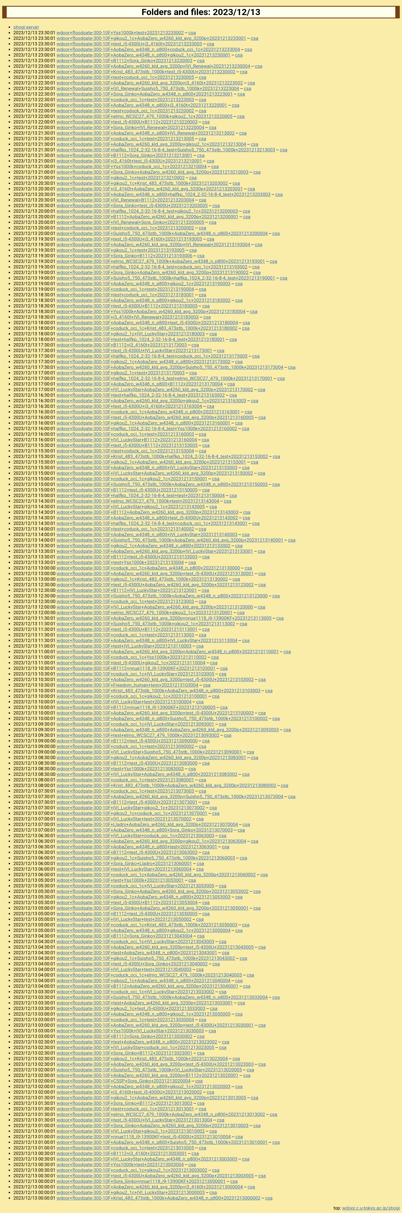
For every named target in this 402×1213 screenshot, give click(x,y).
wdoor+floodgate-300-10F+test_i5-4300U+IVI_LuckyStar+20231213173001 (134, 350)
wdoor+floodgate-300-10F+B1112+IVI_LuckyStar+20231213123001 (127, 590)
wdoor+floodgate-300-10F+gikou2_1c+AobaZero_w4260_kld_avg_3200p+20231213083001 (151, 757)
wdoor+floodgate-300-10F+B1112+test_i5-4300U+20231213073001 (127, 802)
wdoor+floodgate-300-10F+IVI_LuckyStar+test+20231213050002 (124, 919)
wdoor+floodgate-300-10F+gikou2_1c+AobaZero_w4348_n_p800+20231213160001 (144, 423)
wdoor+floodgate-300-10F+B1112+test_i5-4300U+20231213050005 (127, 913)
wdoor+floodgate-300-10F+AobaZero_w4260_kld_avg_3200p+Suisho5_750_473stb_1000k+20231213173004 (170, 367)
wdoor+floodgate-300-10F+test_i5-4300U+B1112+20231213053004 (127, 902)
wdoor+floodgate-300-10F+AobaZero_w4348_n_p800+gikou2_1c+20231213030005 (144, 1014)
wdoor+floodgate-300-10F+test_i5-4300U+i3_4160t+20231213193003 (129, 239)
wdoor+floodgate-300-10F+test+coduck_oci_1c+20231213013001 (125, 1109)
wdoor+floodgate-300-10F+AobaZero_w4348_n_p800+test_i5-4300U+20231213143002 (147, 517)
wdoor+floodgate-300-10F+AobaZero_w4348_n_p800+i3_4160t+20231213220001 (142, 105)
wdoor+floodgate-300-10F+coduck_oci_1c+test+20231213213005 (125, 138)
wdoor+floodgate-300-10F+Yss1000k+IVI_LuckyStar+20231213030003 (130, 1030)
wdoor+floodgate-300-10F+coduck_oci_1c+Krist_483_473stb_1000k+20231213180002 (147, 328)
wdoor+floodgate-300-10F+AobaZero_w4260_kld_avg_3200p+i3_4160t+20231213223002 (150, 83)
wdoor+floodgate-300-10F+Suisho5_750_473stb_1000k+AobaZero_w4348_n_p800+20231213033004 (162, 997)
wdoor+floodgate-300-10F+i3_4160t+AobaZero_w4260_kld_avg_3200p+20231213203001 (150, 189)
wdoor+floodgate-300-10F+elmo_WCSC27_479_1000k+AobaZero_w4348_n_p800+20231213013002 (161, 1114)
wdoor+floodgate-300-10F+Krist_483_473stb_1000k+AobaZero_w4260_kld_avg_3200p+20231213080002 (166, 785)
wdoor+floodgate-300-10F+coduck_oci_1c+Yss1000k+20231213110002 (132, 657)
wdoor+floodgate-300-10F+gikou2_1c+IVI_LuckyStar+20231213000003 (131, 1192)
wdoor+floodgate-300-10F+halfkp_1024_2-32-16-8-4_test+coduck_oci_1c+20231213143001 (152, 523)
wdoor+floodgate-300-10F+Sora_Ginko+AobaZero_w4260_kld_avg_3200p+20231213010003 (152, 1125)
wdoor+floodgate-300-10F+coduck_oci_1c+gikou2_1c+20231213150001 (132, 478)
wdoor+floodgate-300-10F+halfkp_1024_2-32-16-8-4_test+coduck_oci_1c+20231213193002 (152, 267)
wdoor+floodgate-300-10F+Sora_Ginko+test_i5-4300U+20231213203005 (132, 205)
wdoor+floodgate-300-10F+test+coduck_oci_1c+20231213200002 (125, 228)
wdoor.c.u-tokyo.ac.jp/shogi (371, 1208)
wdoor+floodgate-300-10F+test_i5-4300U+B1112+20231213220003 (127, 122)
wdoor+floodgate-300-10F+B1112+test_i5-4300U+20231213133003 (127, 557)
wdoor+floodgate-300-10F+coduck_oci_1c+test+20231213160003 (125, 434)
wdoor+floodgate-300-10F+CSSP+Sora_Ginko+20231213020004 (124, 1081)
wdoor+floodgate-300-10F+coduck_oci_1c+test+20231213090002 (125, 746)
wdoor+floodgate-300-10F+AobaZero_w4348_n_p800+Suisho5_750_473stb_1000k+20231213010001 (162, 1142)
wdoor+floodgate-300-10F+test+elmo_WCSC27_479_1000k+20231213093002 (138, 735)
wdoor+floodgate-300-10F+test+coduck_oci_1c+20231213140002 (125, 529)
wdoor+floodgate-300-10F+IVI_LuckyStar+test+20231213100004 (124, 701)
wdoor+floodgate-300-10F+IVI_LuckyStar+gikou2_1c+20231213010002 (131, 1131)
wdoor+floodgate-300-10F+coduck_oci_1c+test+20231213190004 (125, 289)
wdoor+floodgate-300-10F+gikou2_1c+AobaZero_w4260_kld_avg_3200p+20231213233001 (151, 38)
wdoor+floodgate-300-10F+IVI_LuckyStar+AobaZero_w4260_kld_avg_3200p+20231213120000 (155, 607)
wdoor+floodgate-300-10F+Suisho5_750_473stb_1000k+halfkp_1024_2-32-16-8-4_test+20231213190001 (166, 278)
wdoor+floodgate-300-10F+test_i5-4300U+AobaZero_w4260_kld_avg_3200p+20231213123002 (155, 584)
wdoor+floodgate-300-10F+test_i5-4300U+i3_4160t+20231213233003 (129, 44)
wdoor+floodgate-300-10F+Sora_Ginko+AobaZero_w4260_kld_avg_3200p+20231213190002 (152, 272)
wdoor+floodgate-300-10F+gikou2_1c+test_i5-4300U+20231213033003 (131, 1008)
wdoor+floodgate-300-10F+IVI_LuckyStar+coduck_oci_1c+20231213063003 (135, 835)
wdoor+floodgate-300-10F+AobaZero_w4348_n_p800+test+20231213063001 (137, 846)
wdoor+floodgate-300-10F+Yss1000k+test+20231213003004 (120, 1164)
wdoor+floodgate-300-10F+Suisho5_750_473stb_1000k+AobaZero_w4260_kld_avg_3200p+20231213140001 (170, 540)
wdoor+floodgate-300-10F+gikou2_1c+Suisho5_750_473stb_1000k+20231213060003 (146, 858)
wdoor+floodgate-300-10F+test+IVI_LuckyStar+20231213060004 (124, 869)
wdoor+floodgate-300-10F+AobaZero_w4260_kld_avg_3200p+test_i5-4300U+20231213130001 (155, 573)
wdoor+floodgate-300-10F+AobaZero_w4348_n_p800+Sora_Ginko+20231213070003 (145, 830)
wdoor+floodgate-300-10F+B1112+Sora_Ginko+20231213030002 (124, 1036)
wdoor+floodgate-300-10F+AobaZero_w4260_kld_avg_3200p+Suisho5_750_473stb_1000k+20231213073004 (170, 796)
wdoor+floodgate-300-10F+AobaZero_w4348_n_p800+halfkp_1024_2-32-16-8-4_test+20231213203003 (164, 194)
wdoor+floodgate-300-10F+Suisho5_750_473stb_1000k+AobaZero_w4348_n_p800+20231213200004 (162, 233)
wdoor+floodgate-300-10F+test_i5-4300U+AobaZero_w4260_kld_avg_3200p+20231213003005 (155, 1175)
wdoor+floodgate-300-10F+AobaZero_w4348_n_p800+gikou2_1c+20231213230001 (144, 55)
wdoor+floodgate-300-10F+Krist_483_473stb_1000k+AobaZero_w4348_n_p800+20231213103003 (158, 690)
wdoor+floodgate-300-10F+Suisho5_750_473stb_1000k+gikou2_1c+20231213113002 (146, 623)
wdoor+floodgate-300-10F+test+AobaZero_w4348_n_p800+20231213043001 (137, 952)
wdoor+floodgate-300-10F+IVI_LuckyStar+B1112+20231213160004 (127, 439)
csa (192, 32)
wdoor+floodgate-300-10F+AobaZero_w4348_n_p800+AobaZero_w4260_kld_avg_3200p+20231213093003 (168, 729)
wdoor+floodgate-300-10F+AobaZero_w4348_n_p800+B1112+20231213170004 (140, 384)
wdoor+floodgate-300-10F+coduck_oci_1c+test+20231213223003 (125, 99)
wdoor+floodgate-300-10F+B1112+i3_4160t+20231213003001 (122, 1153)
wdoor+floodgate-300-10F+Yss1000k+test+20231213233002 (120, 32)
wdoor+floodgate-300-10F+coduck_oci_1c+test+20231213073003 (125, 791)
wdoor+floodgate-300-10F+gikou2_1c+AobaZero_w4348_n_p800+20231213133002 (144, 545)
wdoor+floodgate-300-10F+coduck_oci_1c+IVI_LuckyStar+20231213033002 (135, 991)
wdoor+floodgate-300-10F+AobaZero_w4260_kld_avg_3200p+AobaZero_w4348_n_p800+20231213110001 (168, 651)
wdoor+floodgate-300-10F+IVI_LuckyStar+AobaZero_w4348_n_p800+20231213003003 (147, 1159)
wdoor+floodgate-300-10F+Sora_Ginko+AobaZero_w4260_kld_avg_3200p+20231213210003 (152, 172)
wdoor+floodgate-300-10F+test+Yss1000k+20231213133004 (120, 562)
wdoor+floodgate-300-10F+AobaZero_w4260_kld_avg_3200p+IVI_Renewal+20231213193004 (153, 244)
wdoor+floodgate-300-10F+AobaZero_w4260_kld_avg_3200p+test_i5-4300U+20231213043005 (155, 947)
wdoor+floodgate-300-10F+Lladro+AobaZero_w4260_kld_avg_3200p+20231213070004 (147, 824)
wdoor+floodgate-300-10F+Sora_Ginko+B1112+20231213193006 (124, 255)
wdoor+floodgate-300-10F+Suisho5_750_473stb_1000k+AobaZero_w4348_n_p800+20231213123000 (162, 596)
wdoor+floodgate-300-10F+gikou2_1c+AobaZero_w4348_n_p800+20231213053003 (144, 897)
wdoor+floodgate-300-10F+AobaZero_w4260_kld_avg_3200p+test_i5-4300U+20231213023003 (155, 1064)
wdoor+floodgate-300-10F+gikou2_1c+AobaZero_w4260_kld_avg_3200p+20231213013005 (151, 1097)
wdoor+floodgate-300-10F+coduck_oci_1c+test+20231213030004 (125, 1019)
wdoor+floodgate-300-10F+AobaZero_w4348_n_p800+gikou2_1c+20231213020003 (144, 1086)
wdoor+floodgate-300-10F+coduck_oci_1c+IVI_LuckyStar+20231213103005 (135, 674)
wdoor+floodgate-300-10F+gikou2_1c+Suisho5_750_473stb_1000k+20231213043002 (146, 958)
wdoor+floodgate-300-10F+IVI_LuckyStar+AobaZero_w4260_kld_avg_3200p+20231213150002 (155, 473)
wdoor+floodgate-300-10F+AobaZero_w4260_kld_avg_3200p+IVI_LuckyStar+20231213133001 (155, 551)
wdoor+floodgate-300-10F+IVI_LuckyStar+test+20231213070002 (124, 819)
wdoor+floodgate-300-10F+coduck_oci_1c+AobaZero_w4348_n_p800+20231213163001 (148, 412)
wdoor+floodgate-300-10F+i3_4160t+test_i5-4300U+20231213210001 (129, 161)
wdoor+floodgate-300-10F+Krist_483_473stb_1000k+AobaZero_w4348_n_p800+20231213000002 (158, 1198)
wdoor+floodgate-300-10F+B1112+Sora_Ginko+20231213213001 (124, 155)
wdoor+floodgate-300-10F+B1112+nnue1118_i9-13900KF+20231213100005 (136, 707)
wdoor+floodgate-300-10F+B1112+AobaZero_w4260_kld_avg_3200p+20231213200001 (147, 216)
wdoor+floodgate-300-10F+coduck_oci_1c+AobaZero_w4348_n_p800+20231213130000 (148, 568)
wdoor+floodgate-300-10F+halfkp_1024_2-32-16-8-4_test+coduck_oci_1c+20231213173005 (152, 356)
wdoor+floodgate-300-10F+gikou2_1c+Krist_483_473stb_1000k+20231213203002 (142, 183)
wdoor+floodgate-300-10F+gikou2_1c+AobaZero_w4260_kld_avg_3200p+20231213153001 (151, 462)
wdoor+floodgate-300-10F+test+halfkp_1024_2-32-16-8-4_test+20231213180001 (141, 339)
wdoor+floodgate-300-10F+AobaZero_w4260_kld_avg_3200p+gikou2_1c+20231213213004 (151, 144)
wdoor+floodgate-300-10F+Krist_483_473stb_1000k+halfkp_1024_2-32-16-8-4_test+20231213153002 (162, 456)
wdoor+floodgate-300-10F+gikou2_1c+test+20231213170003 (121, 373)
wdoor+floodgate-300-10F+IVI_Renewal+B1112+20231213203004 (125, 200)
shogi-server (26, 27)
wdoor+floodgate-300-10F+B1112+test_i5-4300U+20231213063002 (127, 852)
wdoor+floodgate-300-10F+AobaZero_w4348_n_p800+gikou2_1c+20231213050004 (144, 930)
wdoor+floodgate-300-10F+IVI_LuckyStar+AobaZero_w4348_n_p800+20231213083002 (147, 774)
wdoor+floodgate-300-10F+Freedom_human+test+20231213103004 (127, 685)
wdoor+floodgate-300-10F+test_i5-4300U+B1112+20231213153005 (127, 445)
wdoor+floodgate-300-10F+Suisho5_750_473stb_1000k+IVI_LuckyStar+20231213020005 (149, 1069)
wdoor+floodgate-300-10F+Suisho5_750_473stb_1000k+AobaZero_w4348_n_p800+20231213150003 (162, 484)
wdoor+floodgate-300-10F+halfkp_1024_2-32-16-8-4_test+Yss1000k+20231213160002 (147, 428)
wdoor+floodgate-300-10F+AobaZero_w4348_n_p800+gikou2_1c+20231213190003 (144, 283)
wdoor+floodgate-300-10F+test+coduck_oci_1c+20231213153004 (125, 451)
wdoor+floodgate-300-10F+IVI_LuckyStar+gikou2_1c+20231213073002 (131, 807)
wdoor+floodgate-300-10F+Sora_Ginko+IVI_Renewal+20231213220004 (130, 127)
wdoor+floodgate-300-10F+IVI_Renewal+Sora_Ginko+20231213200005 (130, 222)
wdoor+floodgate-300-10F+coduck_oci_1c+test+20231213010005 (125, 1148)
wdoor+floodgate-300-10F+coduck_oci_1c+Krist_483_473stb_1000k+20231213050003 (147, 925)
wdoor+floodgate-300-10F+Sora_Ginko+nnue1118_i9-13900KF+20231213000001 (141, 1181)
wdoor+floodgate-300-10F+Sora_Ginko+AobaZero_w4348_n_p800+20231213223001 (145, 94)
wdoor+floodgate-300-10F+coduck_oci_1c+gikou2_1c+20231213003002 (132, 1170)
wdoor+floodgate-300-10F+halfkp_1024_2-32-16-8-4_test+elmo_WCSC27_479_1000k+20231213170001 (165, 378)
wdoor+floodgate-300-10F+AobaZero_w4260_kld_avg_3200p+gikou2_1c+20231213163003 (151, 400)
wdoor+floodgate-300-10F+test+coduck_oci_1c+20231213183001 (125, 294)
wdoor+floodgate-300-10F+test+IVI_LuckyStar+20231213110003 (124, 646)
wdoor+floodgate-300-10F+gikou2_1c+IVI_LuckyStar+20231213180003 (131, 333)
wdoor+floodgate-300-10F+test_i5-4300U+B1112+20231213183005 (127, 306)
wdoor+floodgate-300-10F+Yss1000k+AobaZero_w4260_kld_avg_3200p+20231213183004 (151, 311)
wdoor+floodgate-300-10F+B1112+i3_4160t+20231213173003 (122, 345)
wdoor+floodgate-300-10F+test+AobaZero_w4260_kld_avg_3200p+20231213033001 (145, 1003)
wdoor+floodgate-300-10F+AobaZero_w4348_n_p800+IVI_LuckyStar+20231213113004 (147, 640)
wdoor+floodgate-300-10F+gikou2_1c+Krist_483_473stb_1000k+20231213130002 (142, 579)
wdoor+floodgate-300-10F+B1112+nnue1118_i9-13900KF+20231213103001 (136, 668)
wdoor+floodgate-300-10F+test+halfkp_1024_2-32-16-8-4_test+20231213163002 (141, 395)
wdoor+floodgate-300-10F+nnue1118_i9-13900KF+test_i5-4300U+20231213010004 (144, 1136)
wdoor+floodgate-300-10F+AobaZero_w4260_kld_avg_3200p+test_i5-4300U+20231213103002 (155, 679)
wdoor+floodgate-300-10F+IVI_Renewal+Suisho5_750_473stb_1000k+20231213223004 (148, 88)
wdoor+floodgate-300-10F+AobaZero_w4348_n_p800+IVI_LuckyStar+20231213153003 (147, 467)
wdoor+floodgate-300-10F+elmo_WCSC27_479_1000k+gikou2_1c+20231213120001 (145, 612)
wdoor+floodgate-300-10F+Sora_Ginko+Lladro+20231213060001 (124, 863)
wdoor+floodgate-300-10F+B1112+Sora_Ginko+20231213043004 (124, 936)
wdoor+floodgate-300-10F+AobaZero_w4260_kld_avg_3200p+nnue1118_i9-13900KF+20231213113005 (164, 618)
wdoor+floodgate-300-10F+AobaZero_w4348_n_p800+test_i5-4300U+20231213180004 (147, 322)
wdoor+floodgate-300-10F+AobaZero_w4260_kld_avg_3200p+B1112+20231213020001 (147, 1075)
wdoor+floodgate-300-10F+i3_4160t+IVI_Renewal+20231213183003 (128, 317)
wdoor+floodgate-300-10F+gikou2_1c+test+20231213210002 (121, 177)
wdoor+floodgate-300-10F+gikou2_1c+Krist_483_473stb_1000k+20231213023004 (142, 1058)
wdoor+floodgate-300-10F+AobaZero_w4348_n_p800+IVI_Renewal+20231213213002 (145, 133)
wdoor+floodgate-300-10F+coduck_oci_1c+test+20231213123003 (125, 601)
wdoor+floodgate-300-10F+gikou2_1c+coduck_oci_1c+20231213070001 (132, 813)
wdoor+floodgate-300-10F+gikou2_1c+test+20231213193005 (121, 250)
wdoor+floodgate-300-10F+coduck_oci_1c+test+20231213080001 (125, 780)
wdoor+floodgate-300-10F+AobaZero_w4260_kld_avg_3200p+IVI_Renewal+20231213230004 (153, 66)
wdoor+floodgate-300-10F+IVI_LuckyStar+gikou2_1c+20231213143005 (131, 506)
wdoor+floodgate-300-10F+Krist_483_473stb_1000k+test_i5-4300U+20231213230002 (146, 71)
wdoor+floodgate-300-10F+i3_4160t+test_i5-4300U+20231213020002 (129, 1092)
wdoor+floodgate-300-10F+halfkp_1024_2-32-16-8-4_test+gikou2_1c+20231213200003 (147, 211)
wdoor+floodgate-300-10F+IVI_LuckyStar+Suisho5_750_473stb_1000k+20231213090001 (149, 752)
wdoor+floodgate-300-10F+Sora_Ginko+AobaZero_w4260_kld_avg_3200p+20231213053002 (152, 891)
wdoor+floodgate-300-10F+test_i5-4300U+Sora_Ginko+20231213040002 (132, 964)
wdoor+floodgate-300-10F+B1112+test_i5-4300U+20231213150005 (127, 490)
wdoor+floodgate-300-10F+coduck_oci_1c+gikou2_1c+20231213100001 (132, 696)
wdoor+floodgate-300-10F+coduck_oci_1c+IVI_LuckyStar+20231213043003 (135, 941)
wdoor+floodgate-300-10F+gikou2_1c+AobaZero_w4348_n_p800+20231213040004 (144, 980)
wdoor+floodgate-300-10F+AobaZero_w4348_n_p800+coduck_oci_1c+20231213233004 (148, 49)
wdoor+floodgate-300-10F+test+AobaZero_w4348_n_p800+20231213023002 (137, 1042)
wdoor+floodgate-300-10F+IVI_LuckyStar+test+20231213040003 (124, 969)
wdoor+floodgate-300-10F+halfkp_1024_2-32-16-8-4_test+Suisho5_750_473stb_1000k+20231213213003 (166, 149)
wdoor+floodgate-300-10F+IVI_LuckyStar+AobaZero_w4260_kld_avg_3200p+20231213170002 (155, 389)
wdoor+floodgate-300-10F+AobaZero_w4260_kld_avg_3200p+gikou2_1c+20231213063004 (151, 841)
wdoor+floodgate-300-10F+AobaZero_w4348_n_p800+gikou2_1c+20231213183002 (144, 300)
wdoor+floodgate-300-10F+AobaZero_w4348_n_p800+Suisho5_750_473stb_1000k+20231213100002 (162, 718)
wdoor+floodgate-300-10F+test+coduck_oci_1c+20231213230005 (125, 77)
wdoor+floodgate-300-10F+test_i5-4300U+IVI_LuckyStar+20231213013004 (134, 1120)
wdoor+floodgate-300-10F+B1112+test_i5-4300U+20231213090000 (127, 741)
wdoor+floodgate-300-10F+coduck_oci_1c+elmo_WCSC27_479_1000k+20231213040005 (149, 975)
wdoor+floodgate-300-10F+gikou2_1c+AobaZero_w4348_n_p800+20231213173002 (144, 361)
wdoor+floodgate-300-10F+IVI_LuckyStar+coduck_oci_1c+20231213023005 (135, 1047)
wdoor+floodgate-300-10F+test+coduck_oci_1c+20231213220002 (125, 110)
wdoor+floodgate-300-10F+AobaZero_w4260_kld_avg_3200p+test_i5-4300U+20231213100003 (155, 713)
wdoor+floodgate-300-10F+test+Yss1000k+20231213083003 (120, 768)
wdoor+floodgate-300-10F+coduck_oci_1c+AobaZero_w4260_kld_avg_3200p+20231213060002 (156, 874)
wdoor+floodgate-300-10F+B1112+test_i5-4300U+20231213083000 (127, 763)
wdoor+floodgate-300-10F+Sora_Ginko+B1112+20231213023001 (124, 1053)
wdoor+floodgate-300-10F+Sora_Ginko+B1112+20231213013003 (124, 1103)
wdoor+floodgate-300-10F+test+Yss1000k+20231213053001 (120, 880)
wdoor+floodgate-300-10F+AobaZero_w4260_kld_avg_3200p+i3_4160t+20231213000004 (150, 1187)
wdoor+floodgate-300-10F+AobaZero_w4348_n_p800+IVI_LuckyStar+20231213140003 (147, 534)
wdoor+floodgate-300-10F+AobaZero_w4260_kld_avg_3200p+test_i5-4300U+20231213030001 (155, 1025)
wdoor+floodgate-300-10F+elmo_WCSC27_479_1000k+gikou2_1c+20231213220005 (145, 116)
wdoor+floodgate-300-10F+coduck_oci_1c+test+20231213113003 (125, 635)
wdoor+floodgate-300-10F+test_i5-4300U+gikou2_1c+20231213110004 (131, 662)
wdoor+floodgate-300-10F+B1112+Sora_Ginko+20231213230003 (124, 60)
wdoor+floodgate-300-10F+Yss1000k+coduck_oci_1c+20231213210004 (132, 166)
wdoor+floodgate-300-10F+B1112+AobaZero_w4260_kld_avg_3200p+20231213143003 (147, 512)
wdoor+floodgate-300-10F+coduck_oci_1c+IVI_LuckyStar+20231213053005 (135, 885)
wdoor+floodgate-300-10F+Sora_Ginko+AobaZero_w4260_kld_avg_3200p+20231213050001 (152, 908)
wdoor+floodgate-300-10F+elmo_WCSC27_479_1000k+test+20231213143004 (138, 501)
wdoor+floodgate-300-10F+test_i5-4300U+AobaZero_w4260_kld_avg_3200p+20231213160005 (155, 417)
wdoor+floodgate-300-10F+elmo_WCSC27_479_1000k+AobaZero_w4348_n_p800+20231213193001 (161, 261)
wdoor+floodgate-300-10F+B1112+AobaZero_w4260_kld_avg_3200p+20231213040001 (147, 986)
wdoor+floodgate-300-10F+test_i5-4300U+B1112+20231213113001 (127, 629)
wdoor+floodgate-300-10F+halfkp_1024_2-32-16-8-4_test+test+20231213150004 (141, 495)
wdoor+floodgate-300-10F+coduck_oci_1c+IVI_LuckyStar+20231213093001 (135, 724)
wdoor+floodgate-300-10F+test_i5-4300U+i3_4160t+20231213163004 (129, 406)
